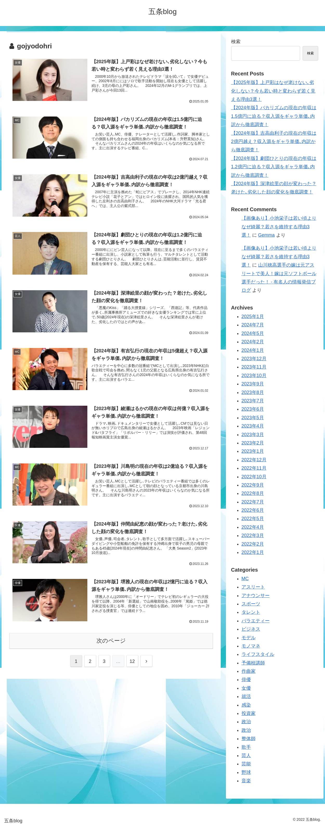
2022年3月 (253, 535)
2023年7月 (253, 400)
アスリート (253, 587)
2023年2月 (253, 442)
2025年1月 (253, 316)
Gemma (266, 235)
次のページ (111, 642)
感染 (246, 705)
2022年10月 (254, 476)
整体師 (249, 738)
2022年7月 (253, 502)
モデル (249, 637)
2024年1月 (253, 350)
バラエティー (256, 620)
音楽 (246, 780)
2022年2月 (253, 544)
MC (245, 578)
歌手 (246, 747)
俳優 (246, 679)
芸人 (246, 755)
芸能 (246, 763)
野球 (246, 772)
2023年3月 (253, 434)
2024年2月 (253, 341)
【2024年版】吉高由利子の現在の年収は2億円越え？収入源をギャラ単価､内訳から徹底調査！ (273, 142)
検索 (235, 41)
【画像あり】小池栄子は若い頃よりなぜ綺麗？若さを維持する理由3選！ (279, 227)
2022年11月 (254, 468)
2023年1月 (253, 451)
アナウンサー (256, 595)
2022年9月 (253, 485)
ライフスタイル (258, 654)
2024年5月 (253, 333)
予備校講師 (253, 663)
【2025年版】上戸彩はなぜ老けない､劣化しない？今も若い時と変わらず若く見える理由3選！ (273, 91)
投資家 (249, 713)
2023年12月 (254, 358)
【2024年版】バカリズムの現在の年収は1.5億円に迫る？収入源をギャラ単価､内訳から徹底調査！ (273, 116)
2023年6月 (253, 409)
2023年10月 (254, 375)
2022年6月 (253, 510)
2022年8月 (253, 493)
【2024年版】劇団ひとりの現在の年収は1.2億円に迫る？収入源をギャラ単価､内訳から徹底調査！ (273, 167)
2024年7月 (253, 324)
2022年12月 (254, 459)
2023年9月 (253, 383)
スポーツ (251, 603)
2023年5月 (253, 417)
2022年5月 (253, 518)
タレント (251, 612)
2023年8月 (253, 392)
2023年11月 (254, 367)
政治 (246, 721)
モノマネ (251, 646)
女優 (246, 688)
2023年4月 (253, 426)
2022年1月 (253, 552)
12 (132, 662)
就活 (246, 696)
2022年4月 (253, 527)
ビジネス (251, 629)
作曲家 (249, 671)
